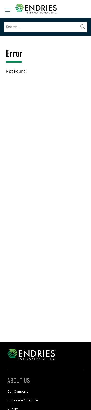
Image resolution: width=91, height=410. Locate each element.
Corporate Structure (22, 400)
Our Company (17, 391)
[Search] (45, 27)
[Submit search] (83, 27)
